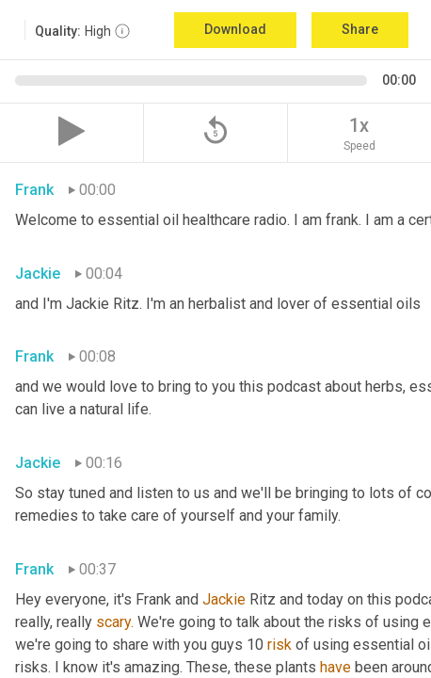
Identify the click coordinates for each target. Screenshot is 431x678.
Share (360, 29)
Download (235, 29)
